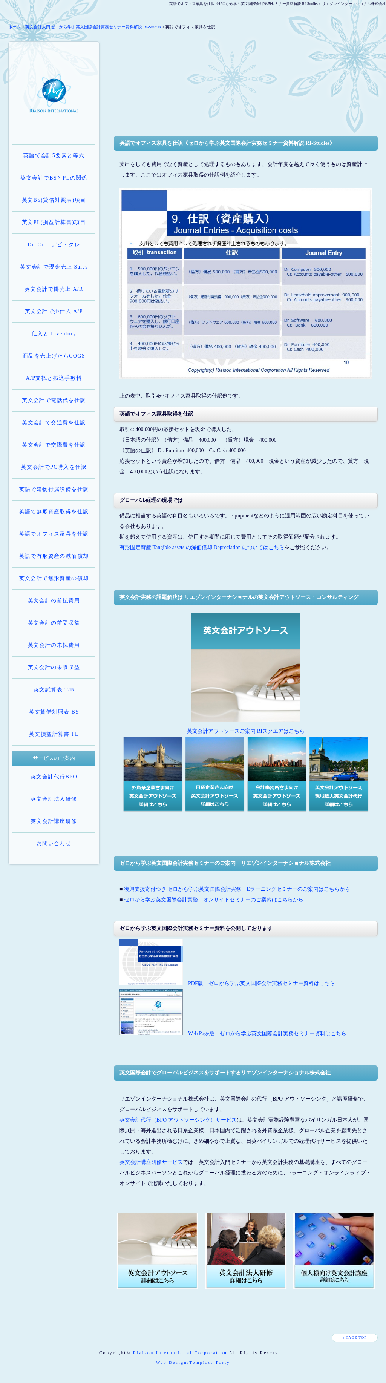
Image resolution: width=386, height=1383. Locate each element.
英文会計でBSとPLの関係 (53, 178)
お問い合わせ (54, 843)
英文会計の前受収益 (54, 623)
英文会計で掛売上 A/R (54, 289)
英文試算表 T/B (54, 689)
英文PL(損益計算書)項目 (54, 222)
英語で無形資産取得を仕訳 (54, 511)
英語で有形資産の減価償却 (54, 556)
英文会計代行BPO (54, 777)
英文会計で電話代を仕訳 (54, 400)
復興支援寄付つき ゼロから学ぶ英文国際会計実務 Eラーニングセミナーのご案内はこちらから (237, 889)
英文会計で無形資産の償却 (54, 578)
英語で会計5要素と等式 (53, 155)
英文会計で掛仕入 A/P (54, 311)
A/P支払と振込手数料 (54, 378)
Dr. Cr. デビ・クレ (54, 244)
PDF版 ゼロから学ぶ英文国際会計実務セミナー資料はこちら (261, 983)
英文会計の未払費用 (54, 645)
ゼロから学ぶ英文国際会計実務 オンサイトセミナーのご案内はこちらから (213, 900)
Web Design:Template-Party (193, 1362)
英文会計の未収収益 (54, 667)
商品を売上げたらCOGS (54, 356)
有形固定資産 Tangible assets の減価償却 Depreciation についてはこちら (201, 547)
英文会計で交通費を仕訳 (54, 422)
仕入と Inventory (54, 333)
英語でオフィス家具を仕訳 (54, 534)
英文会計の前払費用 (54, 600)
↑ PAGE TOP (355, 1337)
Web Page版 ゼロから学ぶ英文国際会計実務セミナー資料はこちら (267, 1033)
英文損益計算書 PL (54, 734)
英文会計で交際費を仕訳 (54, 445)
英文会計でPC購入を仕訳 (54, 467)
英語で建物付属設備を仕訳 (54, 489)
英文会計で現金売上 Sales (54, 267)
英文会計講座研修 (54, 821)
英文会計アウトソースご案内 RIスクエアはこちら (246, 731)
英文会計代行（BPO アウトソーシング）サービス (178, 1120)
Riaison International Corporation (180, 1353)
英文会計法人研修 (54, 799)
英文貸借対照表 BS (54, 712)
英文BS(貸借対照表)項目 (54, 200)
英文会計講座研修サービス (151, 1162)
